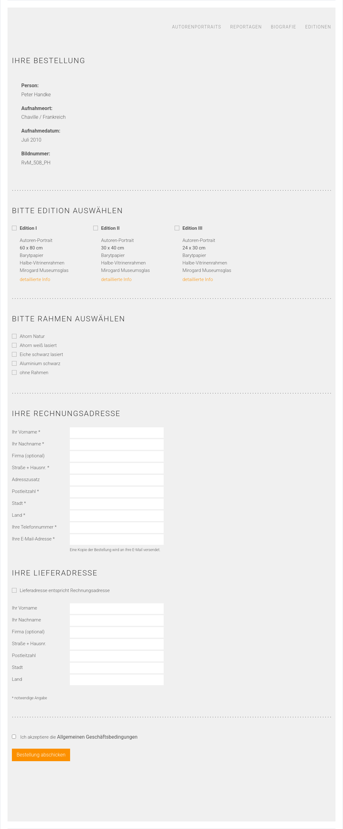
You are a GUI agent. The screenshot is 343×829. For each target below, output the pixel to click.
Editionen (318, 26)
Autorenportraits (196, 26)
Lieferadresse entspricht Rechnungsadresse (61, 590)
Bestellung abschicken (41, 755)
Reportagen (246, 26)
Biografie (283, 26)
